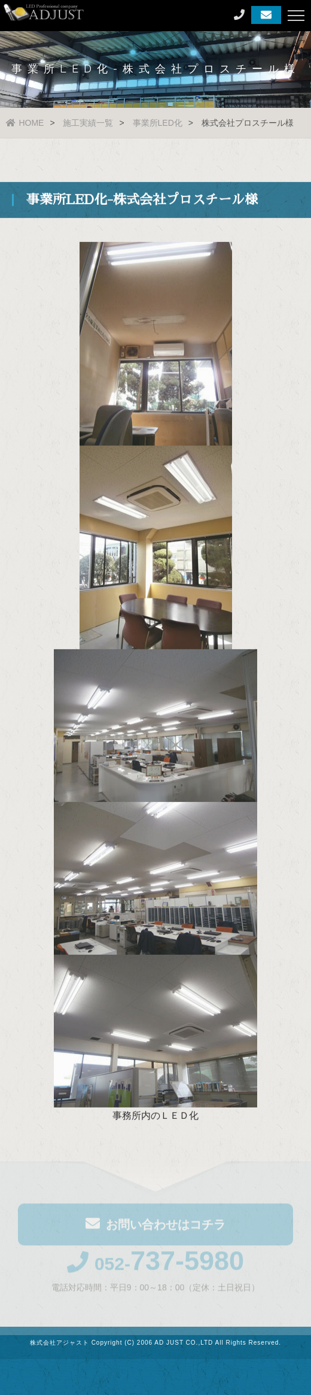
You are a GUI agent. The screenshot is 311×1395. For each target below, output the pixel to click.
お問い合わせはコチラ (155, 1225)
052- (155, 1265)
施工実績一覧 (88, 123)
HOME (25, 123)
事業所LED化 (157, 123)
